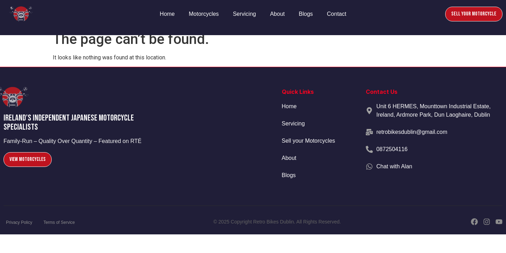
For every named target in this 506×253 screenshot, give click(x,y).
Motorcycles (204, 14)
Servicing (244, 14)
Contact (336, 14)
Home (167, 14)
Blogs (306, 14)
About (277, 14)
